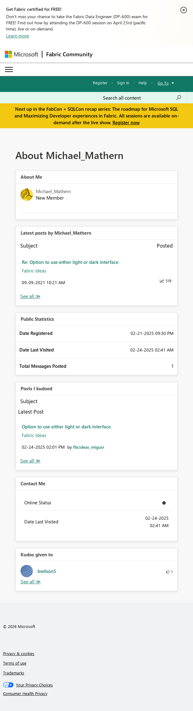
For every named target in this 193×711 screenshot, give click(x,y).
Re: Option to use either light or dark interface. (71, 262)
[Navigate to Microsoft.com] (21, 54)
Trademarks (13, 672)
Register (100, 82)
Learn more (17, 36)
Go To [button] (163, 82)
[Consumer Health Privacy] (96, 693)
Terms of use (14, 662)
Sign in (123, 82)
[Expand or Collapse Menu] (9, 69)
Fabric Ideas (34, 271)
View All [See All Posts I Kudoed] (30, 460)
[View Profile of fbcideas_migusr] (88, 447)
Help (143, 82)
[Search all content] (142, 98)
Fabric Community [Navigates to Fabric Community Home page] (69, 54)
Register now (126, 122)
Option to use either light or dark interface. (67, 426)
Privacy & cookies (18, 653)
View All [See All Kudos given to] (31, 581)
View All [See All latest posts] (30, 296)
